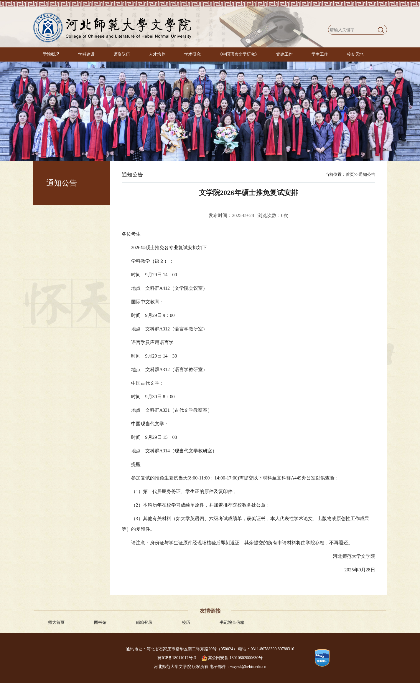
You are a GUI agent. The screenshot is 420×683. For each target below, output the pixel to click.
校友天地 (355, 54)
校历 (186, 622)
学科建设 (86, 54)
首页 (350, 174)
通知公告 (367, 174)
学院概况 (51, 54)
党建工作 (284, 54)
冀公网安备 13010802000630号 (232, 658)
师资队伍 (121, 54)
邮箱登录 (144, 622)
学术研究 (192, 54)
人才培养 (157, 54)
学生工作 (320, 54)
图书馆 (100, 622)
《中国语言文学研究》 (238, 54)
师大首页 (56, 622)
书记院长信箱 (232, 622)
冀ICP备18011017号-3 (177, 658)
